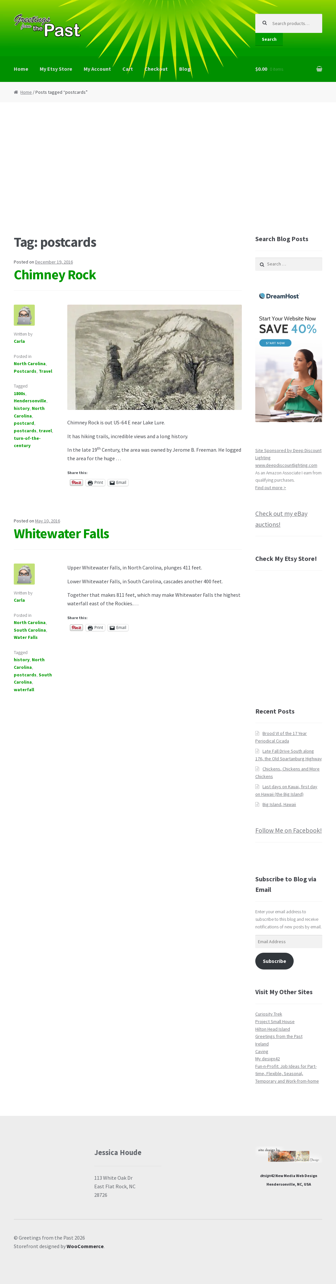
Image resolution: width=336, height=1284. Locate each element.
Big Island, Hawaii (279, 804)
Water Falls (26, 637)
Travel (45, 371)
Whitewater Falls (61, 533)
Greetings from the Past (279, 1036)
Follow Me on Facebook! (288, 830)
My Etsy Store (56, 68)
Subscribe (274, 961)
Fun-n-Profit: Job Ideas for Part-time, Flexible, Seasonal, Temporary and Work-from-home (287, 1073)
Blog (185, 68)
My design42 (267, 1059)
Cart (127, 68)
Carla (19, 341)
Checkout (156, 68)
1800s (19, 393)
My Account (97, 68)
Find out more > (270, 488)
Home (21, 68)
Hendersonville (30, 401)
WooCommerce (85, 1246)
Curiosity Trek (268, 1014)
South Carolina (30, 630)
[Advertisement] (168, 168)
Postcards (25, 371)
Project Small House (275, 1021)
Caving (261, 1051)
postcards (25, 431)
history (22, 408)
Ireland (262, 1044)
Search (269, 39)
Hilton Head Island (272, 1029)
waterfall (24, 689)
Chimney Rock (55, 274)
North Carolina (30, 363)
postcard (24, 423)
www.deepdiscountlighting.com (286, 465)
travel (45, 431)
